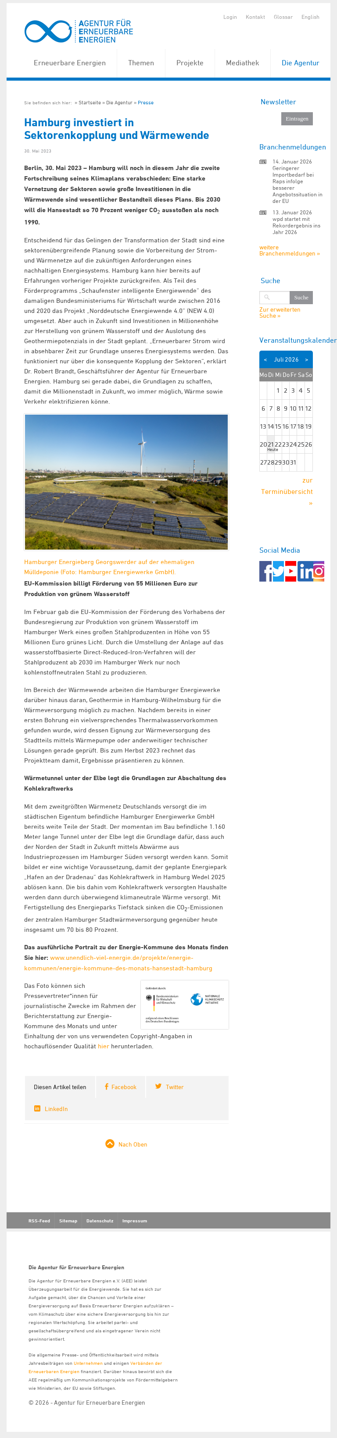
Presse (146, 102)
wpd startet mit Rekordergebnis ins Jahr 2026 (296, 225)
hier (103, 1046)
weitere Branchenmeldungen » (289, 250)
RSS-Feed (39, 1221)
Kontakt (255, 16)
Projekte (190, 62)
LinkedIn (56, 1108)
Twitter (175, 1086)
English (310, 16)
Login (230, 16)
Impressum (134, 1221)
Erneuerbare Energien (70, 62)
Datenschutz (99, 1221)
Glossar (283, 16)
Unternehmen (88, 1363)
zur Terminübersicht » (287, 491)
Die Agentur (300, 62)
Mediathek (242, 62)
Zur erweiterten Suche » (280, 312)
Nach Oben (132, 1144)
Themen (141, 62)
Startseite (90, 102)
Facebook (123, 1086)
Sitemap (68, 1221)
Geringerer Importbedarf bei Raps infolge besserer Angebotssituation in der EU (297, 184)
